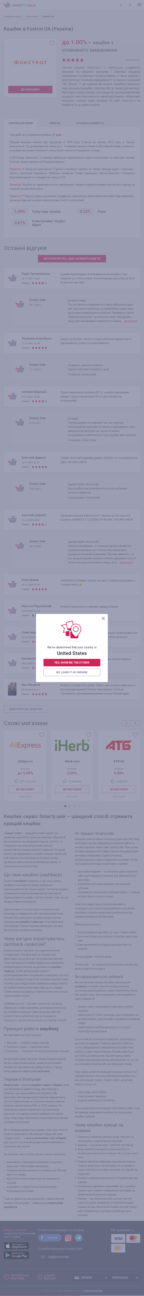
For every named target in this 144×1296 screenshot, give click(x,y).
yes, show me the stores (72, 147)
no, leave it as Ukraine (72, 157)
